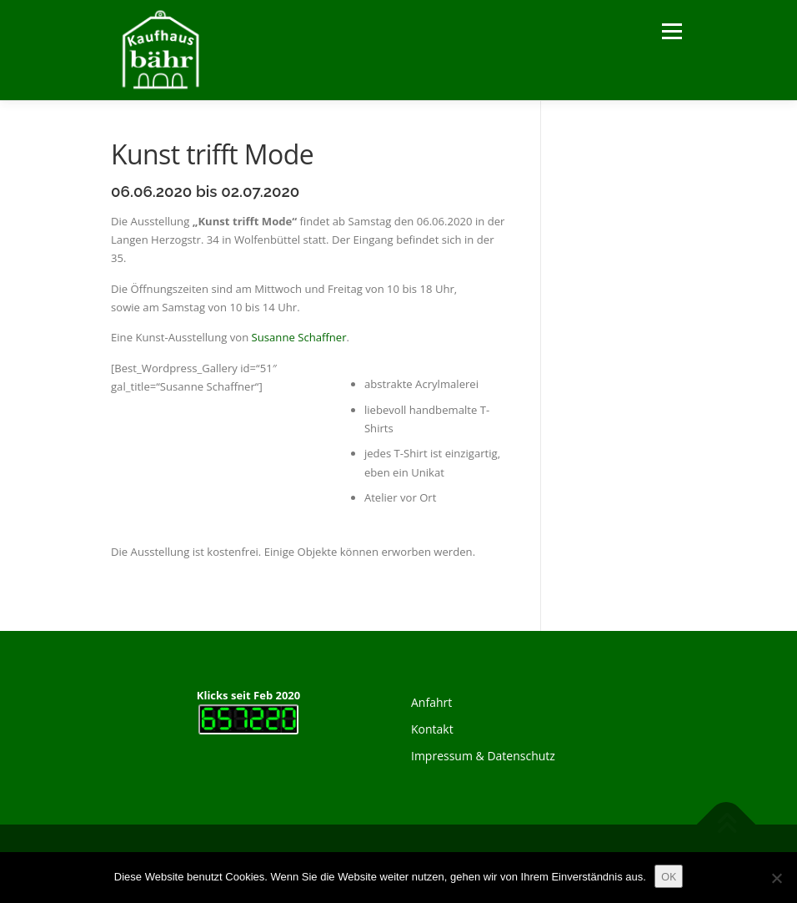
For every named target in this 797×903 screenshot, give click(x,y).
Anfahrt (431, 702)
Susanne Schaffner (299, 337)
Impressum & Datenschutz (483, 756)
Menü (671, 30)
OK (668, 876)
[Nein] (776, 878)
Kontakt (432, 729)
